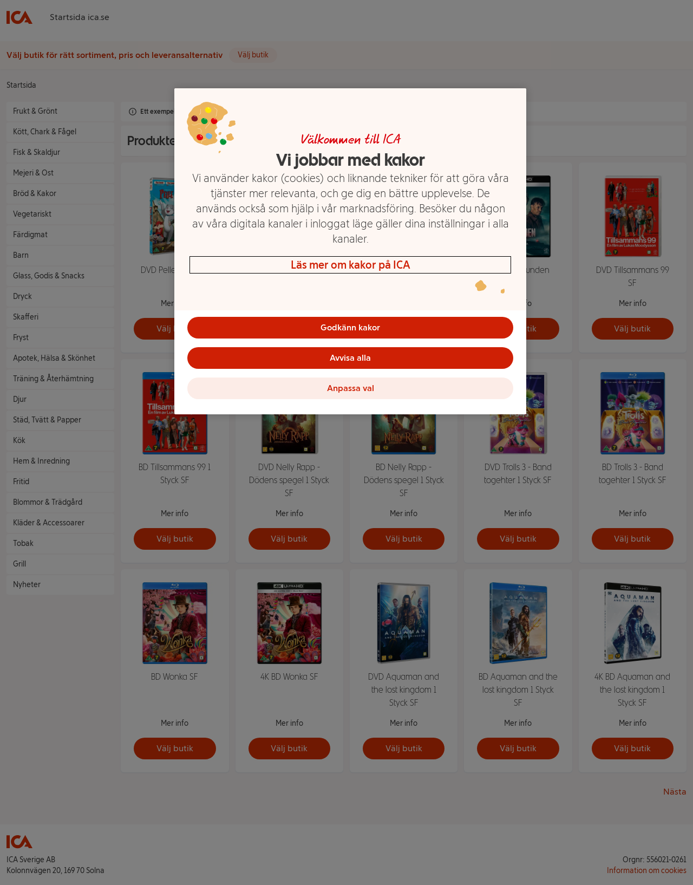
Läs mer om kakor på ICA (350, 264)
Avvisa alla (350, 358)
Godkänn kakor (350, 327)
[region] (350, 251)
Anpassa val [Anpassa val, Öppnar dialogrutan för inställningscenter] (350, 388)
